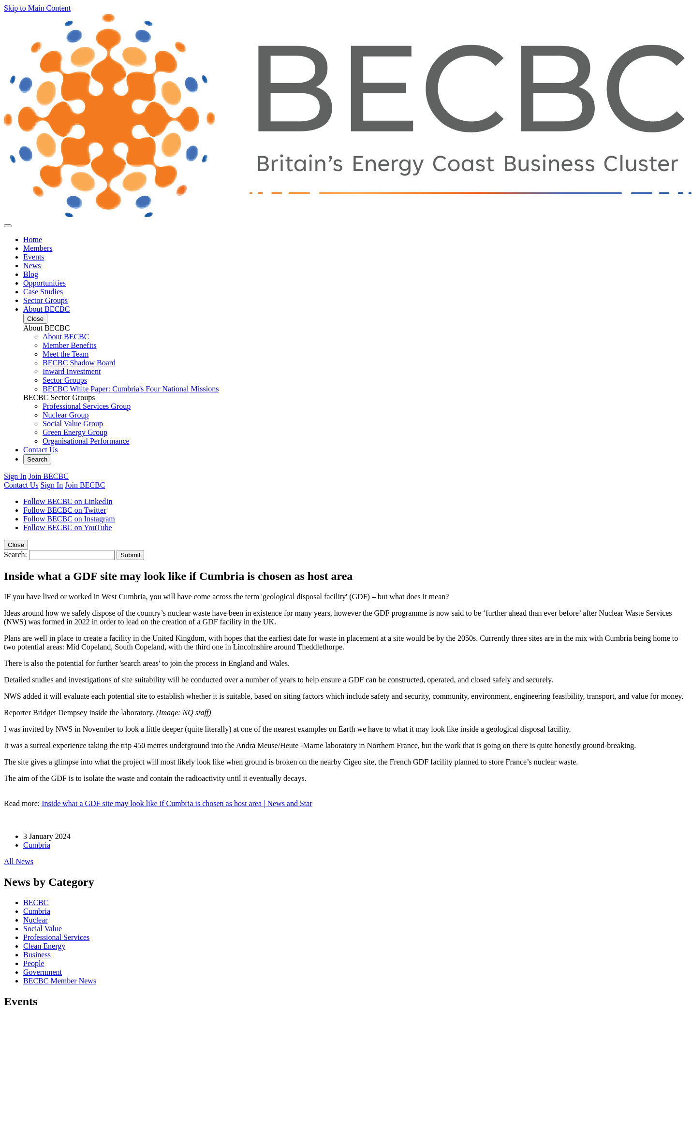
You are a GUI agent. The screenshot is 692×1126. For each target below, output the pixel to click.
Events (33, 257)
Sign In (15, 476)
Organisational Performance (86, 441)
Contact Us (40, 450)
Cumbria (36, 845)
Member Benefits (70, 345)
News (32, 265)
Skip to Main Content (37, 8)
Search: (15, 554)
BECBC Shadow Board (79, 363)
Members (37, 248)
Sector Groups (45, 300)
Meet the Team (65, 354)
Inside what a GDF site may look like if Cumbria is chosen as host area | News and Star (177, 803)
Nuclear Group (66, 415)
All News (18, 861)
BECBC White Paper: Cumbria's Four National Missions (131, 389)
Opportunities (44, 283)
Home (32, 239)
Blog (30, 274)
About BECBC (46, 309)
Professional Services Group (87, 406)
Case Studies (43, 292)
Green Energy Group (75, 432)
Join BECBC (49, 476)
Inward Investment (72, 371)
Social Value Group (73, 423)
